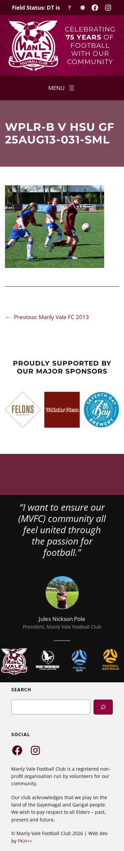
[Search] (103, 707)
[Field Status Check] (48, 7)
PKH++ (25, 841)
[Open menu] (62, 88)
